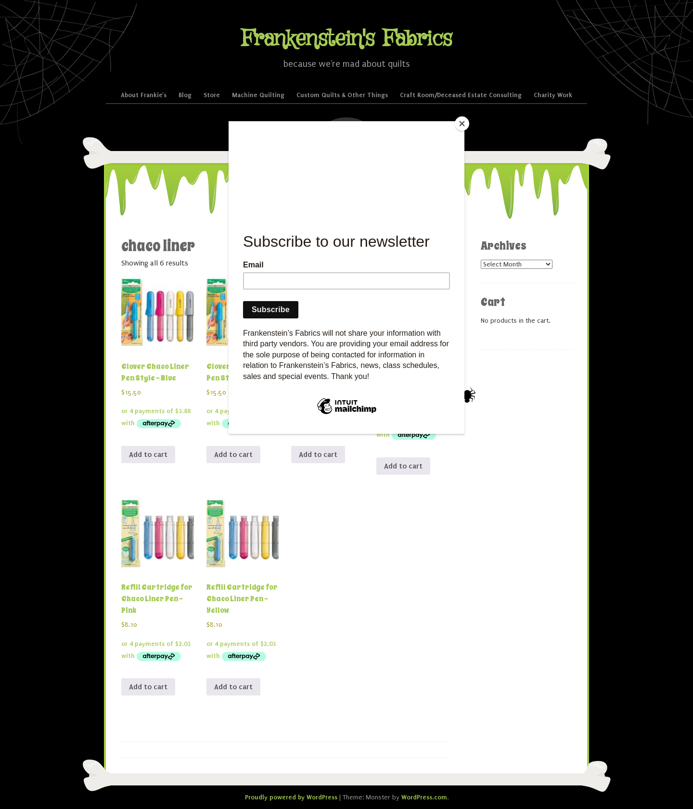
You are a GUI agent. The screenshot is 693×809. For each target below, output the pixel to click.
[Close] (462, 123)
